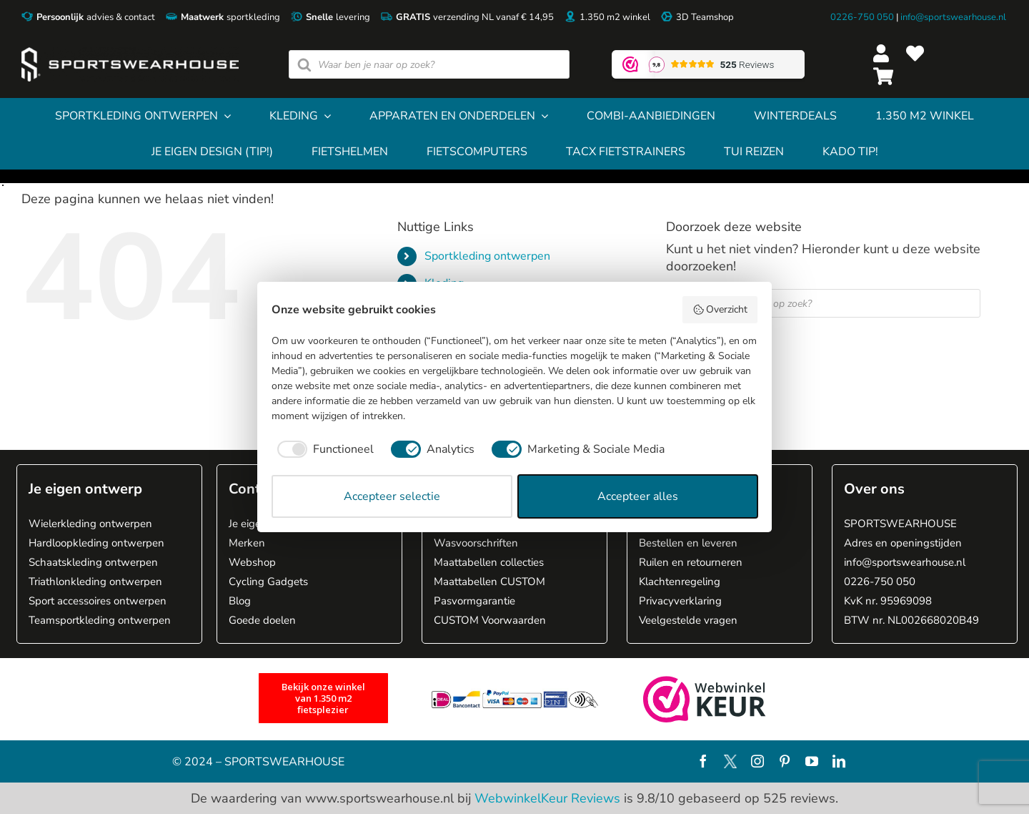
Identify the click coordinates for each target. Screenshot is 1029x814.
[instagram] (757, 761)
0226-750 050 (862, 17)
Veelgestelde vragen (688, 620)
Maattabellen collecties (489, 562)
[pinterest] (784, 761)
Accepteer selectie (392, 496)
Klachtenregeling (679, 581)
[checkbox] (323, 449)
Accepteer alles (637, 496)
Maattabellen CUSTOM (489, 581)
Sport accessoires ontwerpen (97, 601)
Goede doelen (262, 620)
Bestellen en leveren (688, 543)
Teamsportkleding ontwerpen (100, 620)
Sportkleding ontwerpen (487, 256)
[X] (730, 761)
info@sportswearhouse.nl (953, 17)
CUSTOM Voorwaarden (490, 620)
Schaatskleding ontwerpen (93, 562)
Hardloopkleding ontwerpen (96, 543)
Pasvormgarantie (474, 601)
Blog (240, 601)
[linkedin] (838, 761)
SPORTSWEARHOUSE (900, 523)
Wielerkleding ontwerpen (90, 523)
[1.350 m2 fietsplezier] (323, 698)
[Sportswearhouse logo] (130, 53)
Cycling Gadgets (268, 581)
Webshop (252, 562)
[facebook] (703, 761)
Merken (247, 543)
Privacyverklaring (680, 601)
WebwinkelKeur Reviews (547, 798)
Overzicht (720, 309)
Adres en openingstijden (903, 543)
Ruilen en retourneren (690, 562)
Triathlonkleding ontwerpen (95, 581)
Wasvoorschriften (476, 543)
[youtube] (811, 761)
